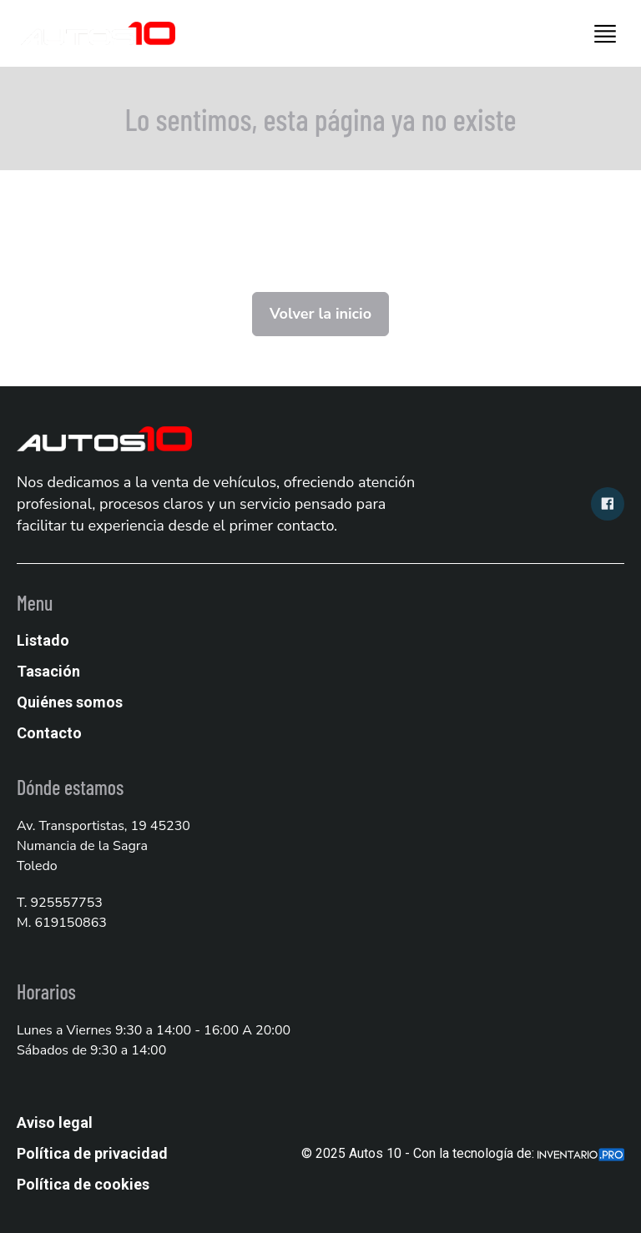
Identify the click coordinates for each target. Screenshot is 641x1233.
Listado (43, 640)
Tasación (48, 671)
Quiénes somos (70, 702)
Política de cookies (83, 1184)
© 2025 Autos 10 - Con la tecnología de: (462, 1153)
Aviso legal (55, 1122)
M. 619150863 (62, 922)
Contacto (49, 733)
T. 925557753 (60, 902)
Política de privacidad (92, 1153)
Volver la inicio (320, 314)
